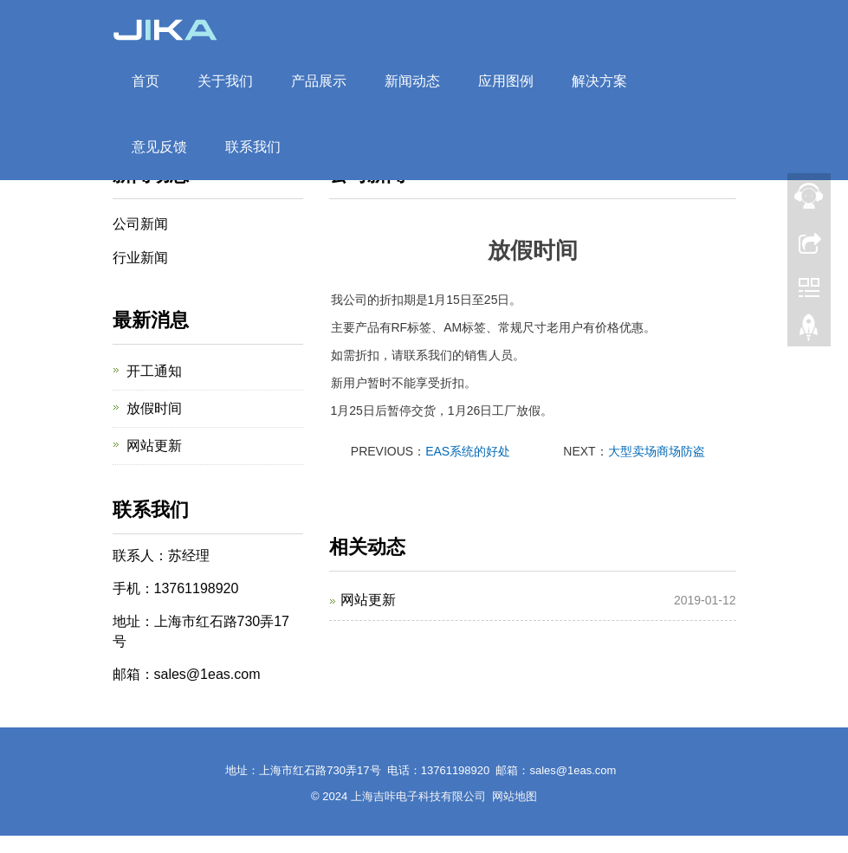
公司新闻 (140, 223)
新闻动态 (412, 81)
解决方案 (599, 81)
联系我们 (253, 146)
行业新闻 (140, 257)
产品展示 (318, 81)
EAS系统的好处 (467, 451)
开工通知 (154, 371)
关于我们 (225, 81)
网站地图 (514, 796)
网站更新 (368, 599)
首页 (145, 81)
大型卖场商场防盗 (656, 451)
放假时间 (154, 408)
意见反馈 (159, 146)
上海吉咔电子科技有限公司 (418, 796)
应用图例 (506, 81)
